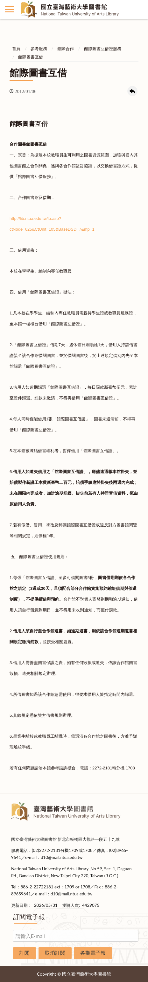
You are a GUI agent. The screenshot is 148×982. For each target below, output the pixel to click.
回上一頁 (132, 91)
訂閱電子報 (29, 916)
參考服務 (39, 48)
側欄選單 (9, 9)
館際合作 (65, 48)
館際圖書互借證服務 (102, 48)
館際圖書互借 (30, 56)
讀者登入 (138, 9)
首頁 (16, 48)
